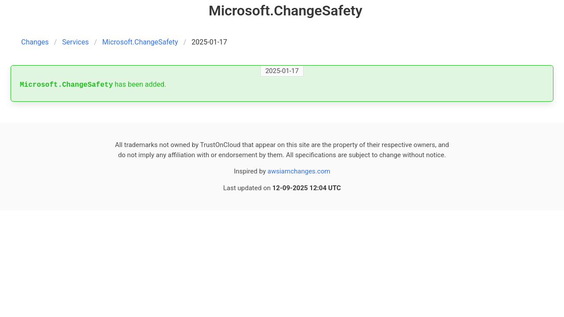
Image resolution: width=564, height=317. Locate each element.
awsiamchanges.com (298, 171)
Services (75, 42)
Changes (35, 42)
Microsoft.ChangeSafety (140, 42)
